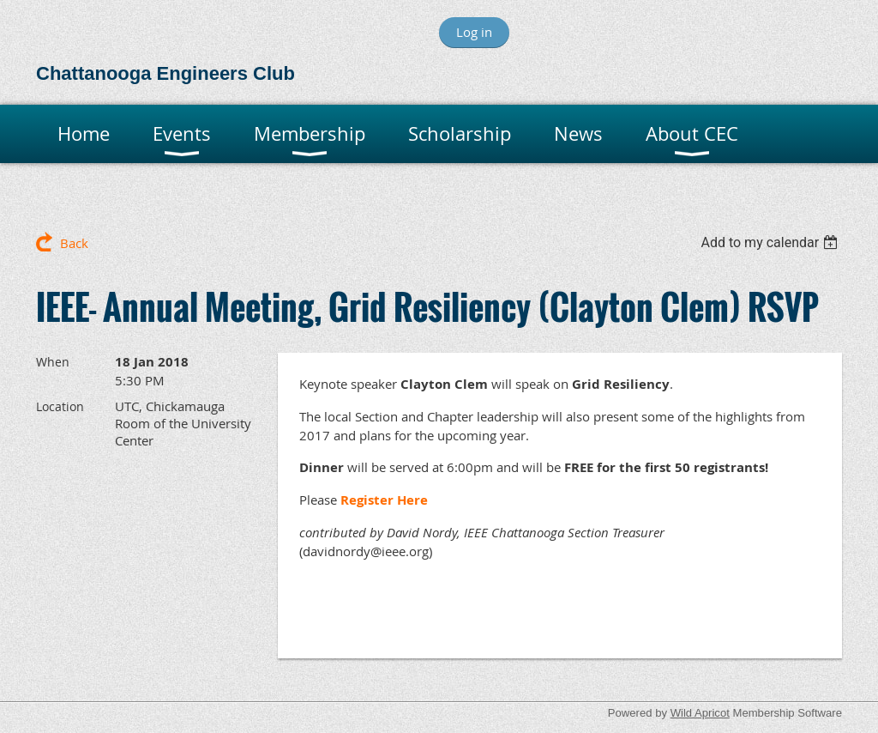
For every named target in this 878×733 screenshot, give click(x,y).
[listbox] (771, 242)
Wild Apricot (700, 712)
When (52, 362)
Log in (474, 31)
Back (74, 242)
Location (60, 406)
